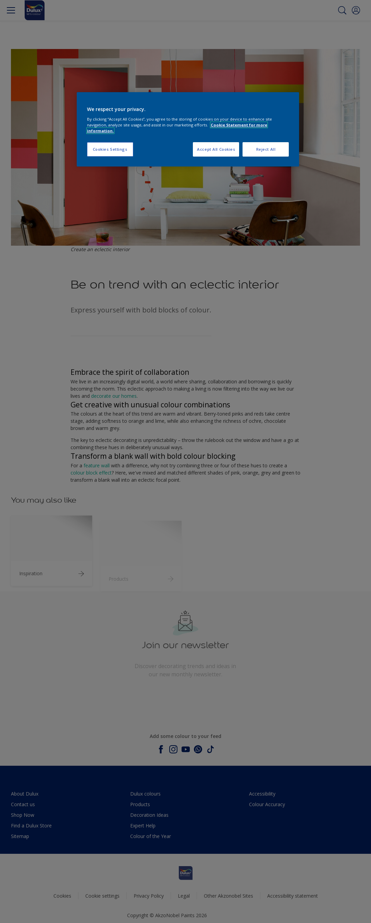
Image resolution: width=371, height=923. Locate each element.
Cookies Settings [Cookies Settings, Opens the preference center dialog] (110, 149)
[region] (188, 129)
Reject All (266, 149)
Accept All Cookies (216, 149)
